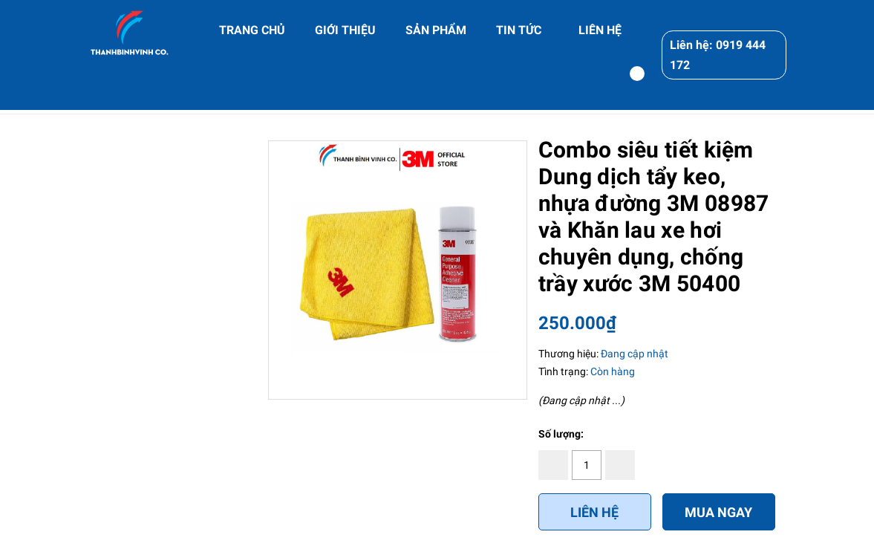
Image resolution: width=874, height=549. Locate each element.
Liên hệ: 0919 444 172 (718, 55)
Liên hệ (594, 512)
